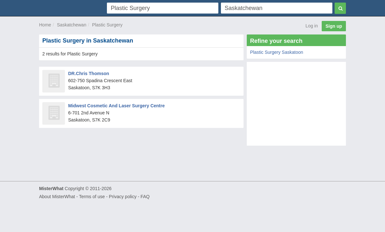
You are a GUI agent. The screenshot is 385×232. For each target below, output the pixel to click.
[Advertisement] (296, 105)
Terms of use (92, 196)
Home (45, 24)
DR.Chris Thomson (88, 73)
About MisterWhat (57, 196)
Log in (312, 25)
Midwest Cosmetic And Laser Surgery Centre (116, 105)
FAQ (145, 196)
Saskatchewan (71, 24)
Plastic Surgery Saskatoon (276, 52)
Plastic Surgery (107, 24)
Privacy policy (123, 196)
